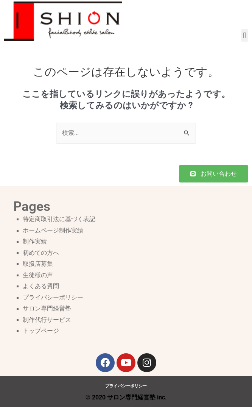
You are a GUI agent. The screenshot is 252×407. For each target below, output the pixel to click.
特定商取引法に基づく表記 (59, 219)
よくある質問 (41, 286)
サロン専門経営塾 (47, 308)
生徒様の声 (38, 275)
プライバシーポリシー (53, 297)
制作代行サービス (47, 320)
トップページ (41, 330)
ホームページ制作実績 (53, 230)
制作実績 (35, 241)
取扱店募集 (38, 263)
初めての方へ (41, 253)
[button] (244, 35)
